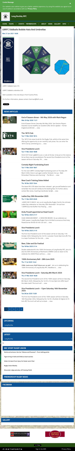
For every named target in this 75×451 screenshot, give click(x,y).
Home (4, 24)
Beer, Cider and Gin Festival (33, 243)
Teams (11, 24)
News (50, 24)
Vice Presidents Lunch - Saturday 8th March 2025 (42, 272)
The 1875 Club (27, 133)
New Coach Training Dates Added (35, 180)
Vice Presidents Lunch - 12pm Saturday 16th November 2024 (44, 289)
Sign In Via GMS (41, 449)
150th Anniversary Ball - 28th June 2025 (38, 259)
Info (64, 24)
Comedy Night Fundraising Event (35, 164)
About (43, 24)
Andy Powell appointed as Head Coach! (38, 211)
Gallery (57, 24)
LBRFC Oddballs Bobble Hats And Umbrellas (24, 29)
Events (21, 24)
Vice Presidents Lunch (31, 148)
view (38, 128)
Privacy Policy (66, 449)
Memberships (31, 24)
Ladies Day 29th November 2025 (35, 196)
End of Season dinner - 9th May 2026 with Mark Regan (44, 117)
